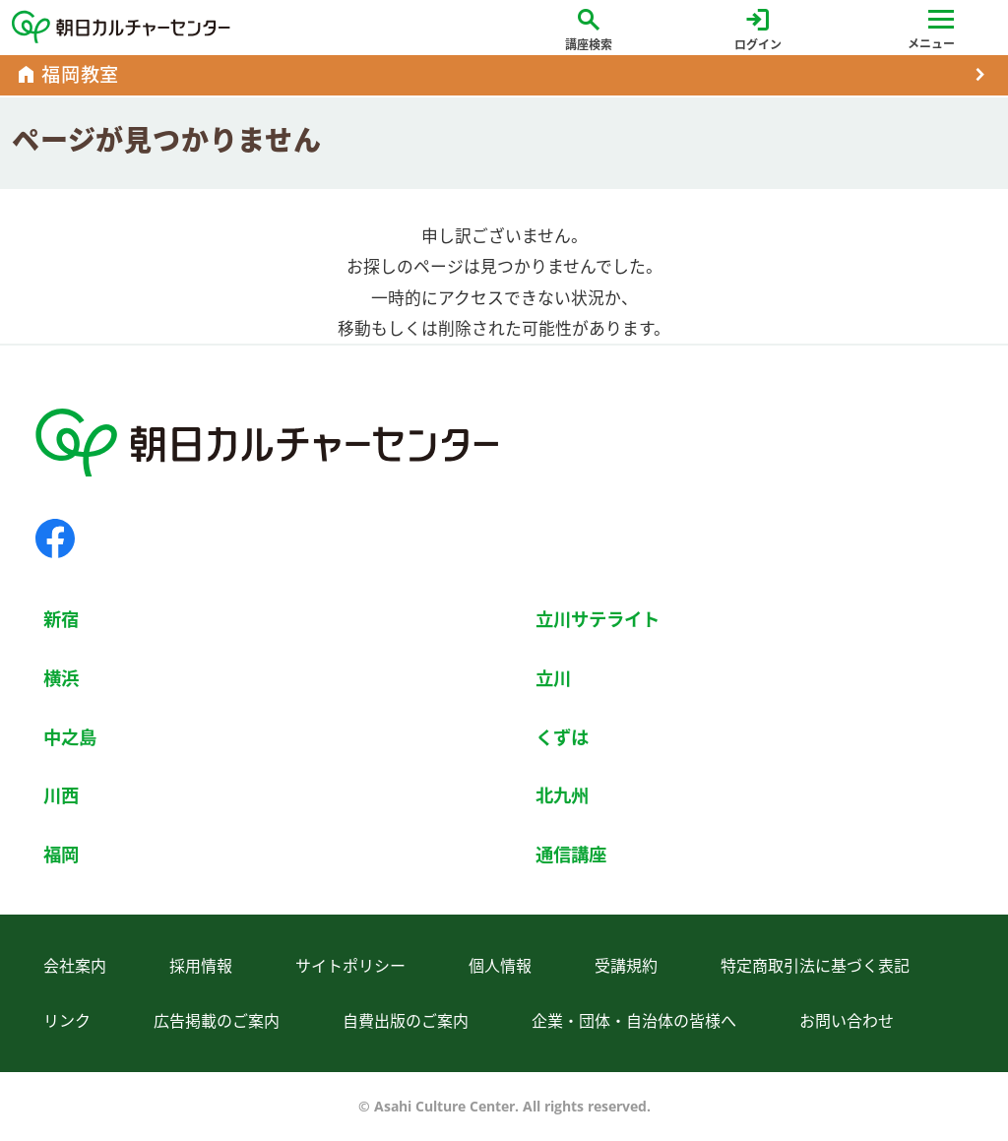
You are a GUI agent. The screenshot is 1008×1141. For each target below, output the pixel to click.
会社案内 (74, 966)
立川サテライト (598, 618)
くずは (562, 737)
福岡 (61, 854)
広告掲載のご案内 (217, 1021)
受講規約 (626, 966)
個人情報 (500, 966)
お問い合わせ (846, 1021)
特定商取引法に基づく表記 (815, 966)
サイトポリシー (350, 966)
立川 (553, 678)
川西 (61, 795)
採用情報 (200, 966)
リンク (67, 1021)
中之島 (69, 737)
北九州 (562, 795)
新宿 (61, 618)
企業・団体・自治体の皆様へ (634, 1021)
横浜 (61, 678)
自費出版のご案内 (406, 1021)
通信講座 (571, 854)
